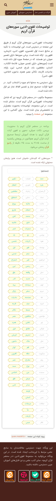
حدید (28, 278)
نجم (27, 253)
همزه (14, 322)
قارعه (14, 303)
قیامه (28, 391)
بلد (14, 235)
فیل (14, 328)
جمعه (28, 309)
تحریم (28, 334)
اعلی (14, 216)
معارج (27, 359)
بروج (14, 203)
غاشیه (14, 222)
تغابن (28, 322)
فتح (27, 222)
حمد (41, 178)
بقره (41, 185)
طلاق (28, 328)
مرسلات (28, 403)
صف (28, 303)
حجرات (28, 228)
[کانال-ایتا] (47, 476)
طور (27, 247)
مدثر (28, 384)
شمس (14, 241)
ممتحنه (28, 297)
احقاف (27, 210)
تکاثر (14, 309)
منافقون (28, 316)
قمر (28, 260)
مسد (14, 366)
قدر (14, 278)
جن (27, 372)
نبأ (28, 409)
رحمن (28, 266)
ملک (28, 341)
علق (14, 272)
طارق (14, 210)
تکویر (14, 178)
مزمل (28, 378)
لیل (14, 247)
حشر (28, 291)
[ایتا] (10, 476)
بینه (14, 284)
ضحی (14, 253)
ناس (14, 384)
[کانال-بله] (35, 476)
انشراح (14, 260)
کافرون (14, 353)
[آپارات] (24, 476)
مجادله (28, 284)
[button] (52, 5)
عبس (28, 422)
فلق (14, 378)
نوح (27, 366)
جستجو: (45, 171)
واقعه (28, 272)
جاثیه (28, 203)
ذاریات (27, 241)
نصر (14, 359)
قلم (28, 347)
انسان (28, 397)
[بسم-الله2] (28, 4)
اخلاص (14, 372)
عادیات (14, 297)
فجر (14, 228)
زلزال (14, 291)
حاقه (28, 353)
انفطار (14, 185)
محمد (28, 216)
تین (14, 266)
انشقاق (14, 197)
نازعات (27, 416)
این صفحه (39, 114)
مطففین (14, 191)
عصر (14, 316)
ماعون (14, 341)
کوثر (14, 347)
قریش (14, 334)
